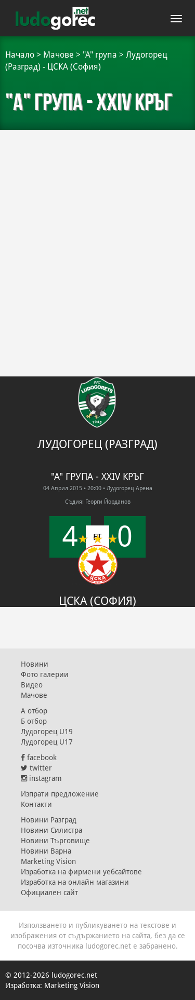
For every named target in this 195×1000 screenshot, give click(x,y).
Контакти (36, 804)
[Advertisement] (97, 237)
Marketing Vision (48, 861)
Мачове (58, 55)
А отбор (34, 711)
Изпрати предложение (60, 794)
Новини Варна (46, 851)
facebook (39, 757)
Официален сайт (49, 892)
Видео (32, 685)
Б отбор (34, 721)
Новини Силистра (51, 830)
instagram (41, 778)
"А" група (100, 55)
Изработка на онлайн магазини (75, 882)
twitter (36, 768)
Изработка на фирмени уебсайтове (81, 872)
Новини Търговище (55, 840)
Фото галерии (45, 674)
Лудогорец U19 (47, 731)
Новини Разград (48, 820)
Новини (34, 664)
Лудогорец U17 (47, 742)
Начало (19, 55)
